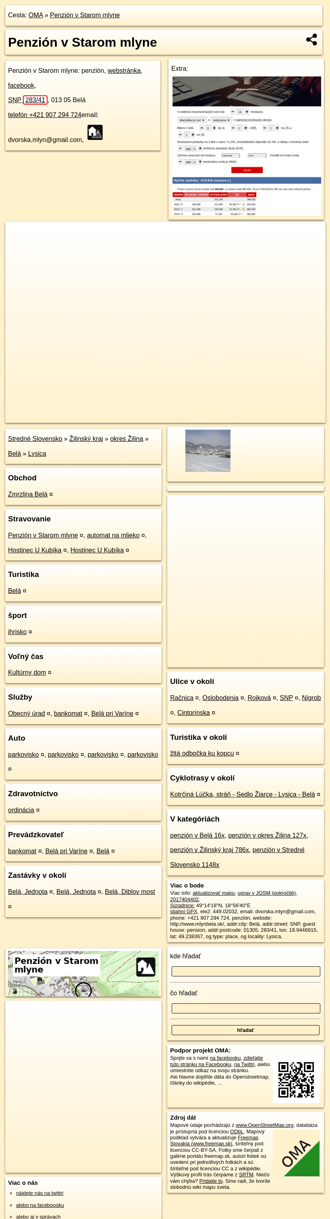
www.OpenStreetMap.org (264, 1125)
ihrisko (17, 631)
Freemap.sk (228, 416)
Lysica (37, 453)
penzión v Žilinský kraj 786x (209, 849)
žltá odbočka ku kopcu (202, 753)
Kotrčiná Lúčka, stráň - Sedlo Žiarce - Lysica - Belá (242, 794)
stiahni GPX (183, 911)
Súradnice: (182, 905)
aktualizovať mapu (214, 893)
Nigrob (311, 697)
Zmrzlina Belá (28, 494)
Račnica (181, 697)
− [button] (19, 248)
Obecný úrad (26, 713)
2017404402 (184, 899)
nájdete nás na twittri (39, 1193)
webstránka (124, 70)
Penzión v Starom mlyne (85, 15)
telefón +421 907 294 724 (44, 114)
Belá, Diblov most (130, 891)
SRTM (246, 1175)
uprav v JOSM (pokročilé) (267, 893)
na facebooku (225, 1058)
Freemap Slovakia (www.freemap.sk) (214, 1141)
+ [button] (19, 235)
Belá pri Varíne (112, 713)
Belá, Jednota (28, 891)
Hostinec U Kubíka (35, 550)
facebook (21, 85)
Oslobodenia (220, 697)
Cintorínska (193, 712)
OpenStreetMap (186, 416)
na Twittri (244, 1064)
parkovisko (23, 754)
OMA (36, 15)
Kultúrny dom (27, 672)
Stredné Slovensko (35, 438)
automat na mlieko (113, 535)
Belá (14, 453)
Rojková (259, 697)
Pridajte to (211, 1181)
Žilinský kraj (86, 438)
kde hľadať (185, 956)
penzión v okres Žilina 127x (267, 835)
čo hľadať (183, 993)
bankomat (68, 713)
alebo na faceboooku (40, 1205)
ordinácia (21, 810)
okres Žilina (126, 438)
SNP (28, 100)
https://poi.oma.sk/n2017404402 (289, 416)
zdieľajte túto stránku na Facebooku (216, 1061)
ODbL (236, 1131)
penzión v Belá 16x (197, 835)
